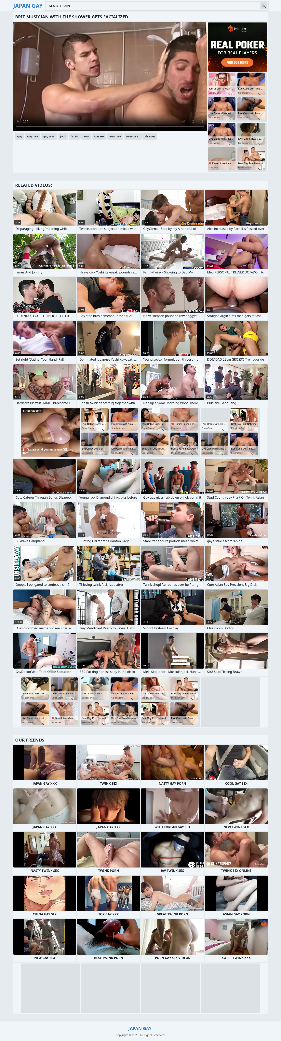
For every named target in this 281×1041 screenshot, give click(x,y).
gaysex (99, 136)
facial (74, 136)
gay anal (49, 136)
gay (19, 136)
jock (63, 136)
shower (149, 136)
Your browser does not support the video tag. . (110, 76)
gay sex (32, 136)
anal (86, 136)
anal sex (115, 136)
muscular (133, 136)
